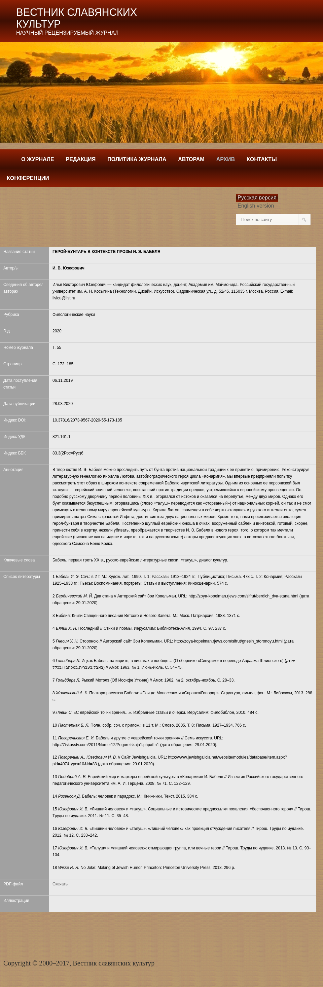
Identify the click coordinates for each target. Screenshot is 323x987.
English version (256, 206)
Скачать (60, 884)
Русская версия (257, 197)
